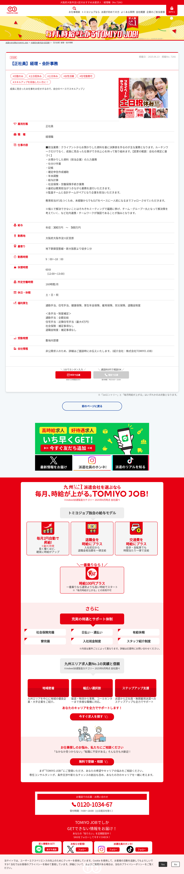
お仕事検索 (74, 12)
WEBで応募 (73, 374)
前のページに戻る (92, 406)
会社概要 (140, 12)
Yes (163, 864)
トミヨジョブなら (91, 12)
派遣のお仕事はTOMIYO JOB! (17, 42)
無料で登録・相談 (91, 761)
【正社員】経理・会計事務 (34, 63)
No (175, 864)
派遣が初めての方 (110, 12)
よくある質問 (128, 12)
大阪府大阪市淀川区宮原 (40, 42)
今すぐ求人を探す (91, 716)
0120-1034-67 (92, 804)
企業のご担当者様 (156, 12)
